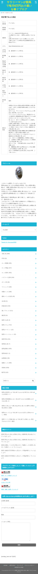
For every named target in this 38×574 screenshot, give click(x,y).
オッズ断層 (7, 263)
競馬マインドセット (9, 334)
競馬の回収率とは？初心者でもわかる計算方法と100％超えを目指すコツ (18, 393)
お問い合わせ (12, 565)
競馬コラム (7, 325)
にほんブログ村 (5, 482)
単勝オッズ (7, 291)
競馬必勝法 (7, 348)
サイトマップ (20, 565)
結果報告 (6, 358)
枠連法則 (6, 306)
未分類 (5, 301)
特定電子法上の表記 (19, 567)
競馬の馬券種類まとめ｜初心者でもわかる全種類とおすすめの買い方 (18, 400)
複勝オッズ (7, 363)
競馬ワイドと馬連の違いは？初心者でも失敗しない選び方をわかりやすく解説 (18, 420)
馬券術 (5, 367)
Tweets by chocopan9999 (8, 242)
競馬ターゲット (7, 329)
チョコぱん (4, 436)
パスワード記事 (8, 277)
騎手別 (5, 372)
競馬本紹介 (6, 353)
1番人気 (6, 253)
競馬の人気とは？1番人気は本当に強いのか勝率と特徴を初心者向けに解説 (18, 406)
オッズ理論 (7, 268)
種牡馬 (5, 315)
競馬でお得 (6, 320)
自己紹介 (6, 565)
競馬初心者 (6, 344)
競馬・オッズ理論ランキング (9, 475)
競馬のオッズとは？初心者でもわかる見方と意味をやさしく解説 (18, 413)
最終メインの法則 (8, 296)
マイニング (7, 287)
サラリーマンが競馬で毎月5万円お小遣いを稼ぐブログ (19, 5)
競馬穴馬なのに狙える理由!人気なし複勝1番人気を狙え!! (17, 434)
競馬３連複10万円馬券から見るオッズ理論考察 (14, 450)
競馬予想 (6, 339)
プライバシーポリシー (29, 565)
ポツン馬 (6, 282)
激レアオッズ (7, 310)
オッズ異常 (7, 272)
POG (4, 258)
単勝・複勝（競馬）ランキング (9, 489)
